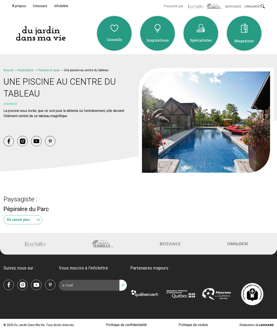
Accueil (8, 70)
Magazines (244, 41)
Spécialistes (201, 40)
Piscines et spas (49, 70)
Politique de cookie (193, 325)
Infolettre (61, 6)
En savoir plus (24, 219)
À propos (19, 6)
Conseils (114, 39)
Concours (40, 6)
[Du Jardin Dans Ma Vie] (41, 33)
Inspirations (158, 40)
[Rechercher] (263, 6)
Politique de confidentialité (126, 325)
